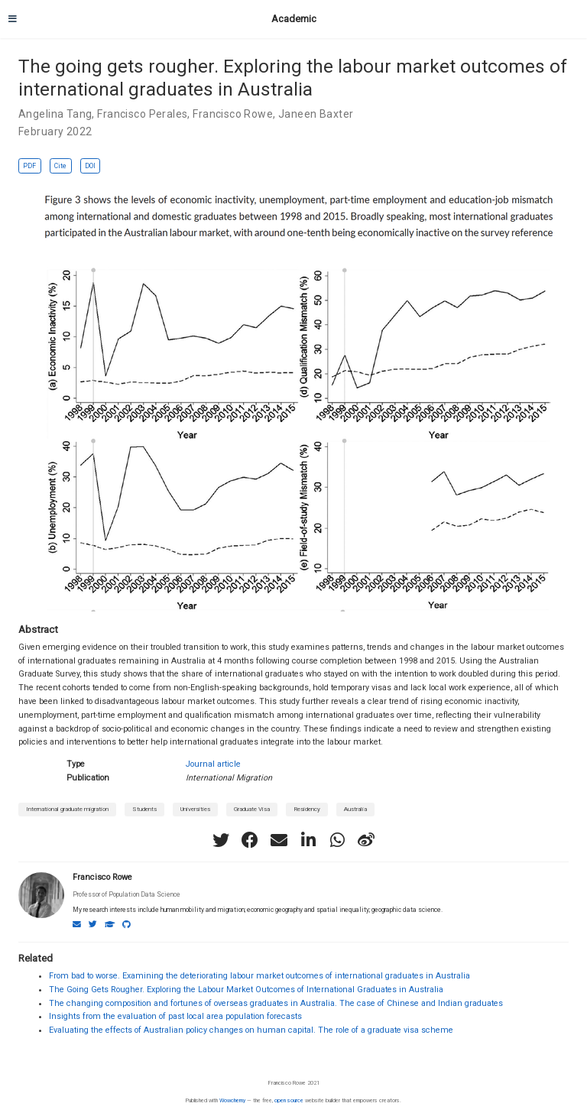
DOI (90, 166)
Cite (60, 166)
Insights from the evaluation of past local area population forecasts (175, 1016)
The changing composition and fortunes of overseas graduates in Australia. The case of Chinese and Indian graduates (276, 1003)
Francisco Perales (142, 114)
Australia (355, 809)
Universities (195, 809)
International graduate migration (67, 809)
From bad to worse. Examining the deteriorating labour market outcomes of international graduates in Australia (259, 976)
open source (288, 1100)
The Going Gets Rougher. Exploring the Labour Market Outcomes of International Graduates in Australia (246, 990)
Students (144, 809)
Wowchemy (232, 1100)
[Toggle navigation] (12, 19)
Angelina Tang (55, 114)
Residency (307, 809)
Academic (293, 18)
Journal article (213, 764)
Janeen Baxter (315, 114)
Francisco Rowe (233, 114)
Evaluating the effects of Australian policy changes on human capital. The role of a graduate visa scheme (251, 1030)
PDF (29, 166)
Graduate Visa (252, 809)
